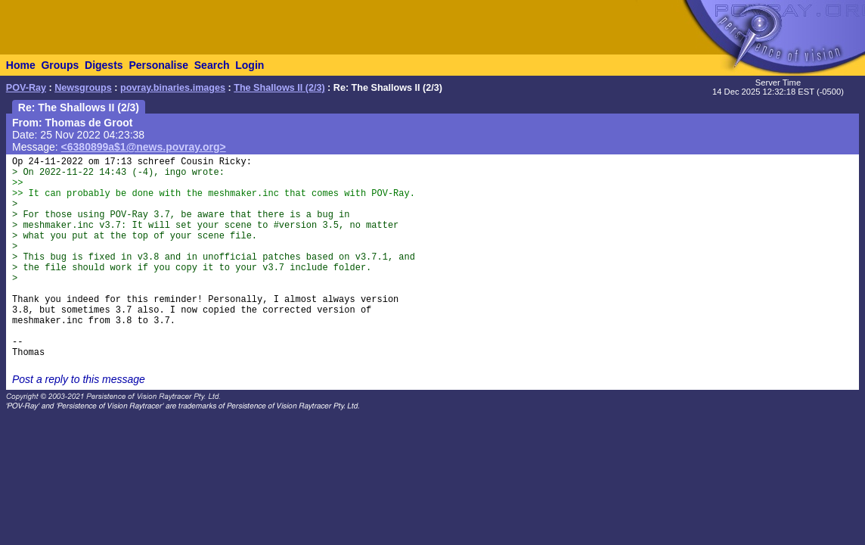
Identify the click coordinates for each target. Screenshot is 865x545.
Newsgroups (83, 88)
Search (212, 65)
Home (21, 65)
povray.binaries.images (172, 88)
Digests (104, 65)
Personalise (158, 65)
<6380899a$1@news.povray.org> (143, 147)
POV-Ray (26, 88)
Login (249, 65)
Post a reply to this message (78, 379)
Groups (60, 65)
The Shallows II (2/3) (279, 88)
